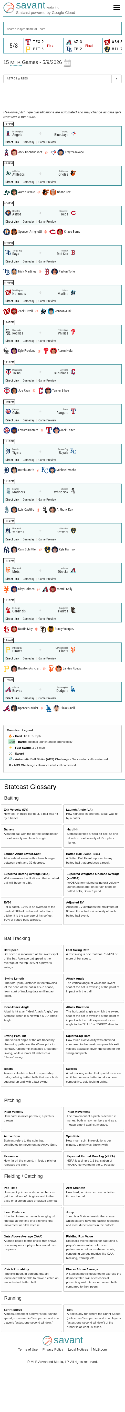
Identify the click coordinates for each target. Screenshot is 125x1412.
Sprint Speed (13, 1309)
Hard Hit (20, 736)
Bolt (70, 1309)
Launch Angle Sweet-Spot (22, 853)
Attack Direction (77, 1007)
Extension (11, 1156)
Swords (71, 1068)
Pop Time (10, 1187)
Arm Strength (75, 1187)
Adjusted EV (75, 902)
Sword (19, 753)
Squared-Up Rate (78, 1035)
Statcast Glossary (30, 787)
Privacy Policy (53, 1349)
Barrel (22, 741)
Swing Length (14, 978)
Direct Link (12, 142)
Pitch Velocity (13, 1111)
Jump (70, 1212)
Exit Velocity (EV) (16, 809)
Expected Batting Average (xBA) (26, 873)
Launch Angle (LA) (79, 809)
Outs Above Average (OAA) (23, 1236)
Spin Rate (73, 1136)
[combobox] (62, 28)
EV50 (7, 902)
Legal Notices (78, 1349)
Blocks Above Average (82, 1269)
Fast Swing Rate (77, 950)
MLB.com (100, 1349)
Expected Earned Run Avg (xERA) (91, 1156)
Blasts (8, 1068)
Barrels (9, 829)
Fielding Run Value (79, 1236)
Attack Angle (75, 978)
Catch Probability (16, 1269)
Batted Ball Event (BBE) (83, 853)
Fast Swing (23, 747)
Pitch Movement (78, 1111)
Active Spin (12, 1136)
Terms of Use (28, 1349)
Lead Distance (14, 1212)
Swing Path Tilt (15, 1035)
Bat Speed (11, 950)
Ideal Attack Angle (16, 1007)
